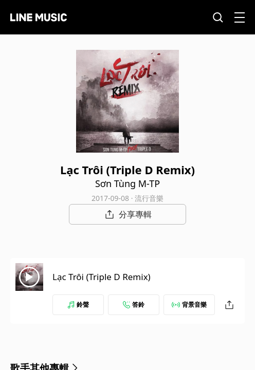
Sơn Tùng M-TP (127, 183)
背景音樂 (189, 304)
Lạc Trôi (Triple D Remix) (101, 277)
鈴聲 (78, 304)
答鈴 (133, 304)
